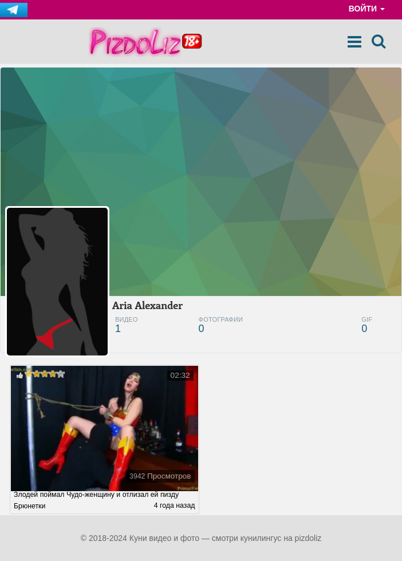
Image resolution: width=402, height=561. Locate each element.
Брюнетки (29, 506)
